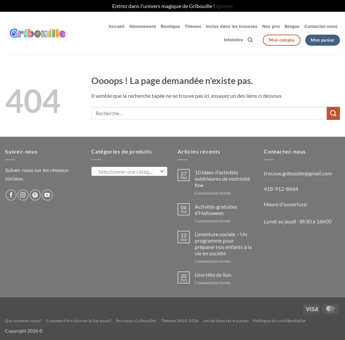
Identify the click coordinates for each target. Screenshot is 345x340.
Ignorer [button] (224, 6)
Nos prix (271, 26)
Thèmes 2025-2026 (180, 320)
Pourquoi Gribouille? (136, 320)
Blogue (292, 26)
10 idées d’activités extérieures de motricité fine (222, 178)
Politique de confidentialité (279, 320)
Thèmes (193, 26)
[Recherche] (250, 40)
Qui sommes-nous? (23, 320)
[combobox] (129, 171)
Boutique (170, 26)
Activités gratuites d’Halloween (216, 209)
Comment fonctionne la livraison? (79, 320)
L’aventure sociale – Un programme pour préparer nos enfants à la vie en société (223, 243)
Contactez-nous (321, 26)
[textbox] (128, 171)
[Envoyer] (333, 113)
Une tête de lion (213, 274)
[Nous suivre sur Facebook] (11, 195)
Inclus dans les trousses (231, 26)
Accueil (116, 26)
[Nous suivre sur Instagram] (23, 195)
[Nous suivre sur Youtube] (47, 195)
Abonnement (142, 26)
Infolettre (233, 40)
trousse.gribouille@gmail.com (298, 173)
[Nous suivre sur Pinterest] (35, 195)
